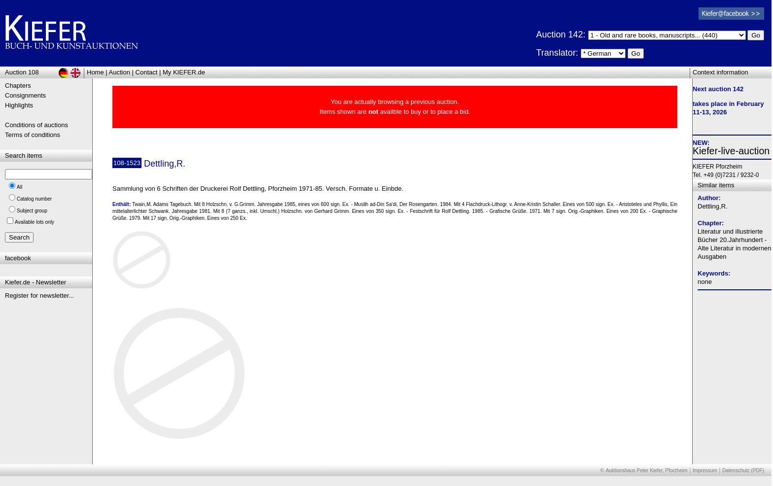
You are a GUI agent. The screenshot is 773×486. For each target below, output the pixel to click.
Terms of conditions (32, 135)
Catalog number (34, 199)
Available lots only (34, 222)
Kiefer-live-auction (731, 150)
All (19, 187)
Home (95, 72)
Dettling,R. (713, 206)
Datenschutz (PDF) (743, 470)
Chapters (18, 85)
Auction (119, 72)
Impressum (705, 470)
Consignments (25, 95)
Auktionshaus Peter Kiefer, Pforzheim (647, 470)
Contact (147, 72)
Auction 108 (22, 72)
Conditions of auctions (36, 125)
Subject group (32, 210)
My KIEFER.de (184, 72)
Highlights (19, 105)
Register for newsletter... (39, 295)
